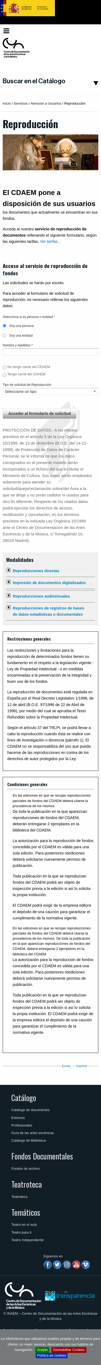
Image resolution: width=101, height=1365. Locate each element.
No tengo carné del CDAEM (28, 367)
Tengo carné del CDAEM (26, 374)
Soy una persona (18, 326)
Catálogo (23, 1097)
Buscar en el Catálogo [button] (34, 81)
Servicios (21, 103)
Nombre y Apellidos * (18, 345)
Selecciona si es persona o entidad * (29, 317)
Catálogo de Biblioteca (28, 1140)
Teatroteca (26, 1184)
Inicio (7, 103)
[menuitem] (89, 31)
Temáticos (25, 1212)
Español (88, 31)
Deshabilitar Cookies (69, 1350)
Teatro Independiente (27, 1240)
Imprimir (82, 1066)
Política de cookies (51, 1355)
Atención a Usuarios (45, 103)
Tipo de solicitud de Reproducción (27, 385)
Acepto (42, 1350)
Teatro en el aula (24, 1224)
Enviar (66, 1066)
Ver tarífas (49, 241)
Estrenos (18, 1118)
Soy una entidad (18, 335)
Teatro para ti (21, 1232)
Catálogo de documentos (30, 1110)
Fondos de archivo (25, 1169)
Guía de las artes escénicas (32, 1133)
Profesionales (21, 1125)
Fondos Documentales (42, 1156)
